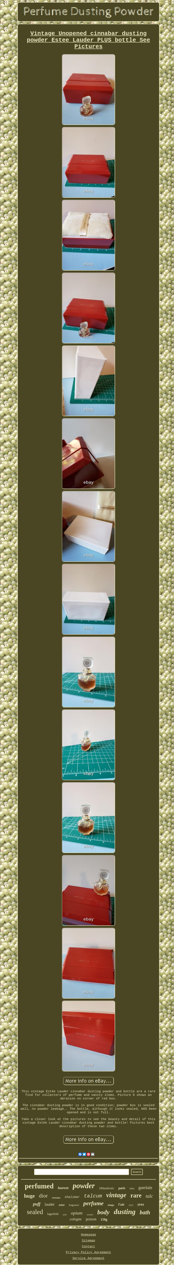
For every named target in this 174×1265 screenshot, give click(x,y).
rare (136, 1195)
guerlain (145, 1187)
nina (132, 1188)
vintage (116, 1195)
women (90, 1214)
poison (91, 1219)
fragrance (74, 1205)
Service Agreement (88, 1258)
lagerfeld (52, 1214)
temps (111, 1205)
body (103, 1212)
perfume (93, 1203)
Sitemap (88, 1240)
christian (56, 1197)
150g (104, 1219)
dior (43, 1196)
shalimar (72, 1197)
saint (65, 1214)
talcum (93, 1196)
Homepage (88, 1235)
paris (121, 1188)
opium (76, 1213)
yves (141, 1204)
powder (84, 1186)
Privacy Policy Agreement (88, 1252)
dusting (125, 1212)
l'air (121, 1205)
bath (145, 1212)
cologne (76, 1219)
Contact (88, 1246)
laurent (63, 1188)
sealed (35, 1212)
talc (149, 1196)
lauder (50, 1204)
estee (62, 1205)
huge (29, 1196)
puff (36, 1204)
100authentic (106, 1188)
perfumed (39, 1186)
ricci (131, 1205)
